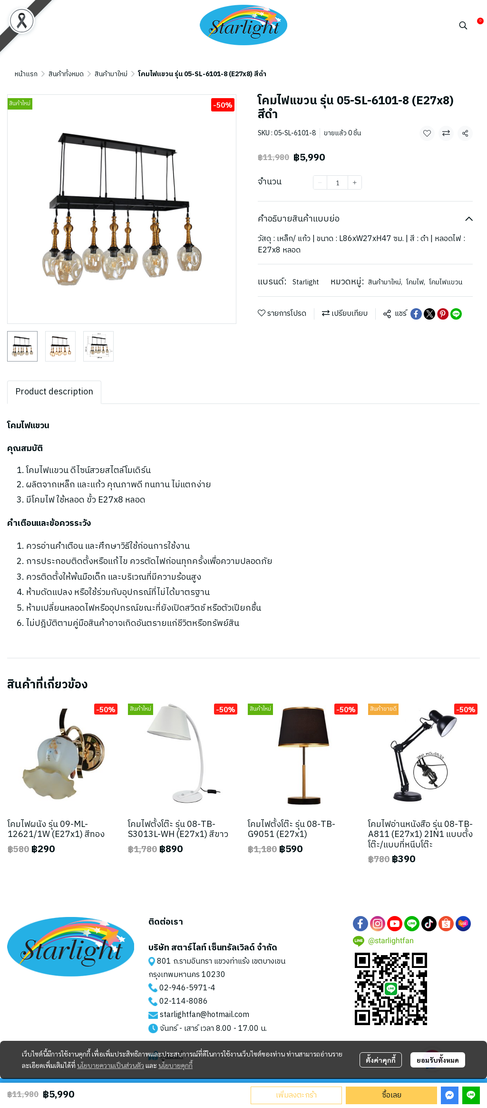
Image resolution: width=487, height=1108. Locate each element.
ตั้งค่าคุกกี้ (381, 1060)
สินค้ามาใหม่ (111, 74)
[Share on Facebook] (416, 314)
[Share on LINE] (456, 314)
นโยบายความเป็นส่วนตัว (110, 1065)
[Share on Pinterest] (442, 314)
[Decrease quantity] (320, 182)
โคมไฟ (415, 282)
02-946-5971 (183, 988)
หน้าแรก (26, 74)
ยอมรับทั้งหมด (438, 1060)
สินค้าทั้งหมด (66, 74)
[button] (463, 25)
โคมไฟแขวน (445, 282)
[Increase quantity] (354, 182)
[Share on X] (429, 314)
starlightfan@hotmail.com (204, 1014)
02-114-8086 (183, 1001)
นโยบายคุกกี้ (175, 1065)
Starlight (305, 282)
